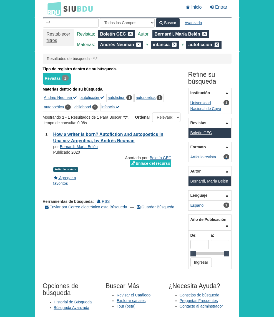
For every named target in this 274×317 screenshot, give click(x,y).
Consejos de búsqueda (199, 295)
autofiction (116, 97)
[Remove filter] (130, 34)
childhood (82, 107)
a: (212, 235)
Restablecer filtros (58, 37)
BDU (53, 9)
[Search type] (127, 23)
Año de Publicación (208, 219)
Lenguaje (198, 195)
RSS (103, 201)
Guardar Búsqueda (155, 207)
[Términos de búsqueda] (71, 23)
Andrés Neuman (60, 97)
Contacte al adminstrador (201, 306)
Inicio (194, 7)
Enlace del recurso (150, 163)
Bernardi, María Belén (79, 146)
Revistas (53, 78)
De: (193, 235)
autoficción (92, 97)
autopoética (54, 107)
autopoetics (146, 97)
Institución (200, 93)
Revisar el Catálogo (133, 295)
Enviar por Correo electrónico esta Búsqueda (86, 207)
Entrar (218, 7)
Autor (195, 171)
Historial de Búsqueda (73, 302)
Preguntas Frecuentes (199, 300)
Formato (198, 147)
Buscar (167, 23)
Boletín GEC (160, 158)
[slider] (193, 253)
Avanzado (193, 23)
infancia (110, 107)
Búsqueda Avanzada (71, 307)
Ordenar (142, 117)
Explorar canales (131, 300)
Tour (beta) (126, 306)
